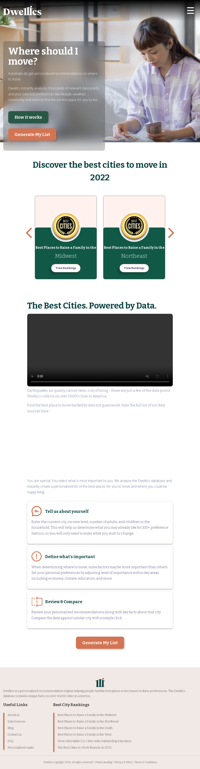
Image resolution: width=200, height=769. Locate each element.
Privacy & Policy (123, 762)
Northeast (134, 256)
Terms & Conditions (146, 762)
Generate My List (32, 134)
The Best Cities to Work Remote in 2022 (85, 747)
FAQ (11, 741)
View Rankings (65, 268)
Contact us (15, 734)
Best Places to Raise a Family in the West (84, 734)
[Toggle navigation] (190, 10)
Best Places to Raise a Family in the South (85, 728)
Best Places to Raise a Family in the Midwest (87, 715)
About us (14, 715)
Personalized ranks (21, 747)
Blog (11, 728)
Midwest (66, 256)
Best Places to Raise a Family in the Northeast (88, 721)
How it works (28, 117)
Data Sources (17, 721)
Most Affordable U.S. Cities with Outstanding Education (94, 741)
